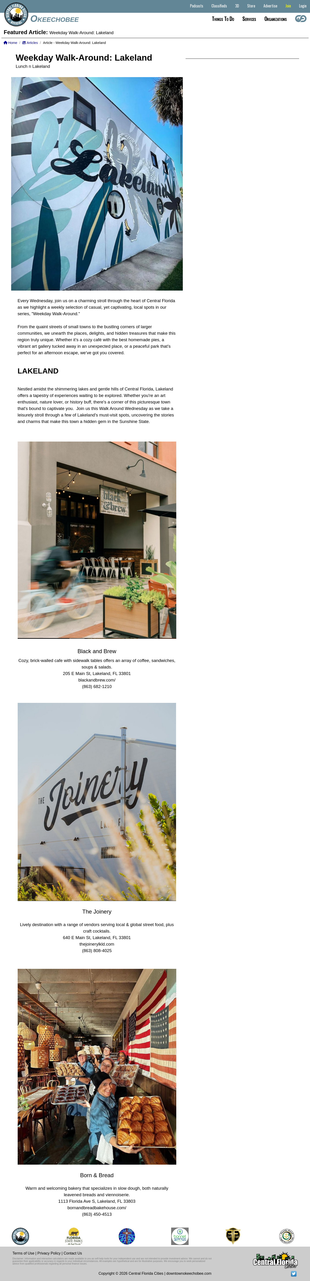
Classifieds (219, 6)
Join (288, 6)
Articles (30, 43)
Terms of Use (23, 1253)
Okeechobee (54, 18)
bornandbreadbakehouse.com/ (96, 1207)
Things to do (223, 18)
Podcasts (196, 6)
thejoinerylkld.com (97, 944)
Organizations (275, 18)
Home (10, 43)
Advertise (270, 6)
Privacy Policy (49, 1253)
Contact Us (72, 1253)
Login (303, 6)
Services (249, 18)
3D (237, 6)
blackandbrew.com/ (97, 680)
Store (251, 6)
